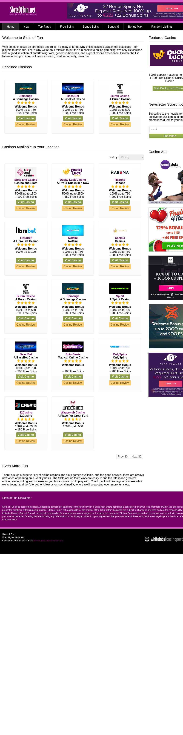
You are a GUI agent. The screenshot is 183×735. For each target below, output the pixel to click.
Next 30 (136, 456)
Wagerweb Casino (73, 412)
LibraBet (26, 237)
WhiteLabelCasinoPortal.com (48, 540)
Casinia (120, 237)
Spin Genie (72, 354)
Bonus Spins (91, 26)
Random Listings (161, 26)
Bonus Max (135, 26)
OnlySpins (120, 354)
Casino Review (25, 124)
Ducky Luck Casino (73, 179)
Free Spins (67, 26)
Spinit (120, 296)
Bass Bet (73, 95)
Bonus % (113, 26)
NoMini (73, 237)
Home (11, 26)
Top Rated (44, 26)
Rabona (120, 179)
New (26, 26)
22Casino (25, 412)
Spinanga (25, 95)
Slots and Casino (25, 179)
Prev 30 (123, 456)
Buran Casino (120, 95)
